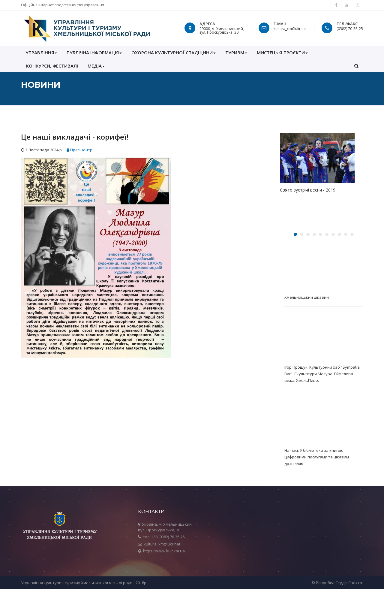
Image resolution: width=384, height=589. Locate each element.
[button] (356, 65)
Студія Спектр (348, 582)
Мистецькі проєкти (282, 53)
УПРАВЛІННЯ (41, 53)
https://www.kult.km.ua (164, 551)
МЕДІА (96, 66)
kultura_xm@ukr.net (290, 28)
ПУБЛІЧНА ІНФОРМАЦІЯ (94, 53)
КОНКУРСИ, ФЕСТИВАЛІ (52, 66)
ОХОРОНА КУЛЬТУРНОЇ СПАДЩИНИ (173, 53)
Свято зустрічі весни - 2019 (307, 190)
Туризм (236, 53)
